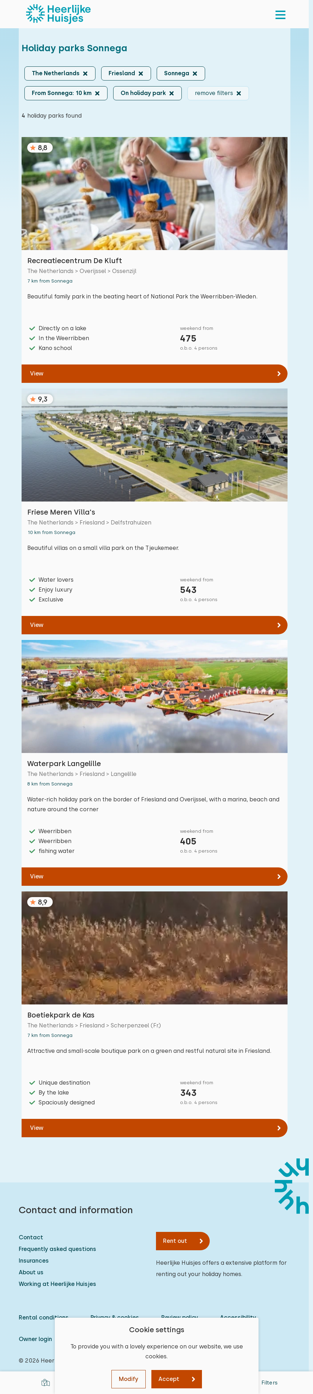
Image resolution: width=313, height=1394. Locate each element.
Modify (128, 1379)
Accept (168, 1379)
